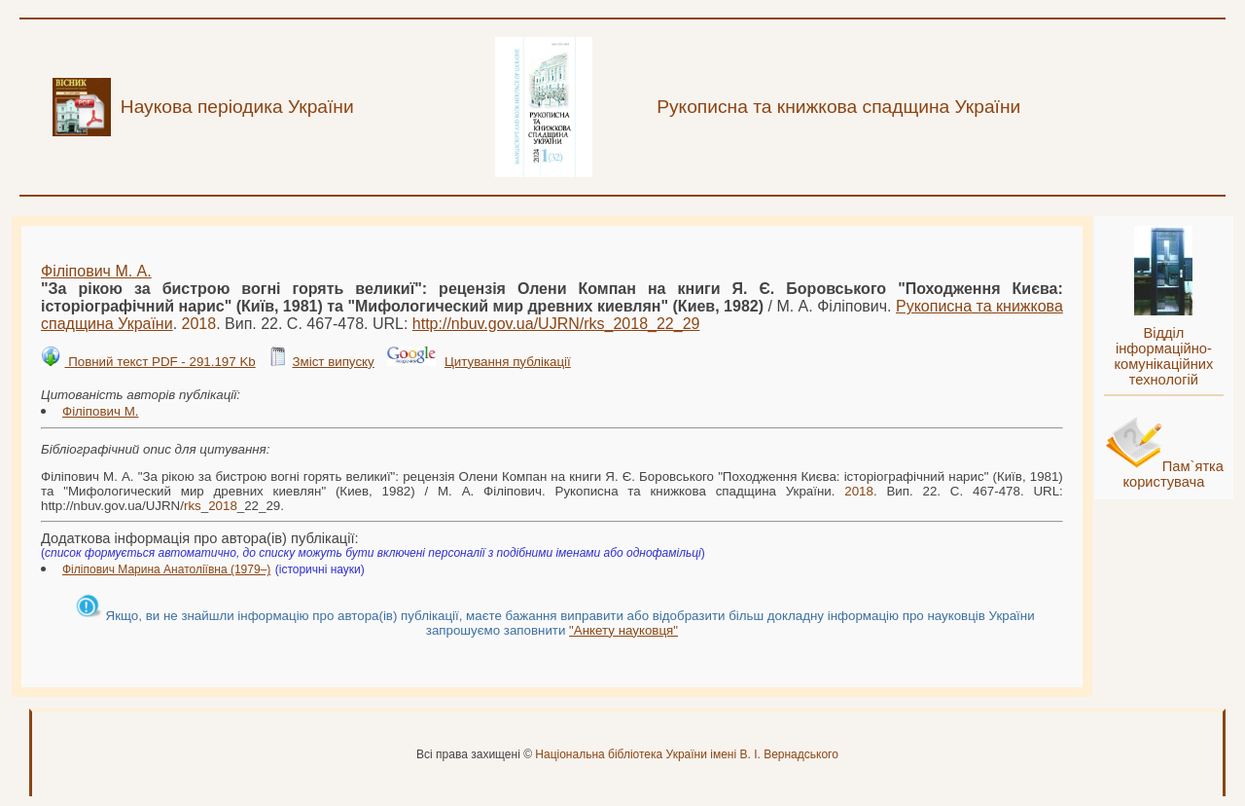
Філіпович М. (100, 411)
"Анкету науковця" (623, 630)
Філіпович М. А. (96, 271)
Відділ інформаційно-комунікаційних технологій (1163, 356)
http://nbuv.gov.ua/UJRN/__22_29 (556, 323)
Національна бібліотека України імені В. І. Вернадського (686, 754)
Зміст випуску (333, 361)
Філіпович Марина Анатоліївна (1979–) (166, 569)
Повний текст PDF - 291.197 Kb (159, 361)
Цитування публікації (508, 361)
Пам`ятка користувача (1173, 474)
